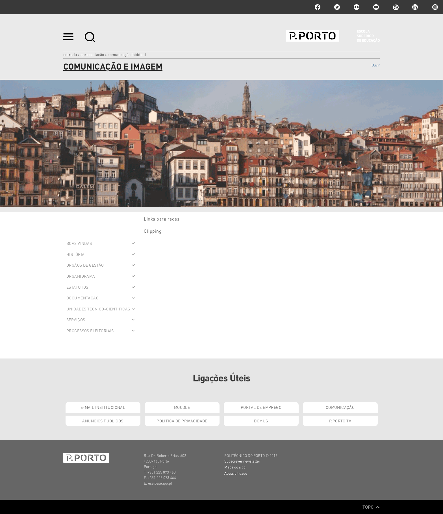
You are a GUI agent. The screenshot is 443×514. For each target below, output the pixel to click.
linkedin (415, 7)
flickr (356, 7)
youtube (376, 7)
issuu (395, 7)
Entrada (70, 54)
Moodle (182, 407)
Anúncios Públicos (102, 420)
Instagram (434, 7)
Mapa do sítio (235, 467)
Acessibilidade (235, 473)
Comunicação (340, 407)
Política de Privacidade (182, 420)
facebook (317, 7)
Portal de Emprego (261, 407)
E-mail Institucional (103, 407)
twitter (337, 7)
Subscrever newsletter (242, 461)
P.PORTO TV (340, 420)
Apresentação (92, 54)
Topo (371, 507)
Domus (261, 420)
